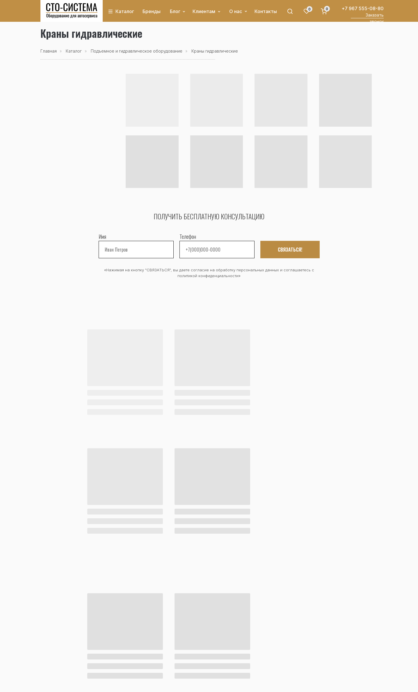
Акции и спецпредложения (71, 642)
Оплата (146, 642)
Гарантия (148, 656)
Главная (48, 51)
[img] (71, 10)
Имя (102, 236)
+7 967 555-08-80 (362, 8)
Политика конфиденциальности (199, 684)
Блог (175, 11)
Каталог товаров (59, 635)
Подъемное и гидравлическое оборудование (136, 51)
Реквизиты (204, 664)
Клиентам (204, 11)
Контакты (266, 11)
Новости (50, 649)
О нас (235, 11)
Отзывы (201, 649)
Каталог (124, 11)
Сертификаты (207, 656)
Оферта (241, 684)
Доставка (148, 649)
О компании (206, 642)
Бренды (152, 11)
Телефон (187, 236)
